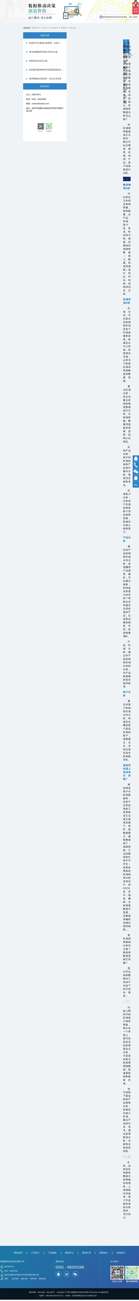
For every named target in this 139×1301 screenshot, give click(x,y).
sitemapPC (50, 1292)
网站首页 (35, 28)
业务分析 (72, 28)
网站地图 (32, 1292)
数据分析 (42, 1279)
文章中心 (45, 28)
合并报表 (15, 1279)
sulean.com (96, 1292)
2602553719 (9, 1267)
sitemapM (41, 1292)
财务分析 (24, 1279)
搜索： (7, 1279)
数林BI (63, 28)
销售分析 (33, 1279)
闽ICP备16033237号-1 (55, 1296)
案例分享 (54, 28)
